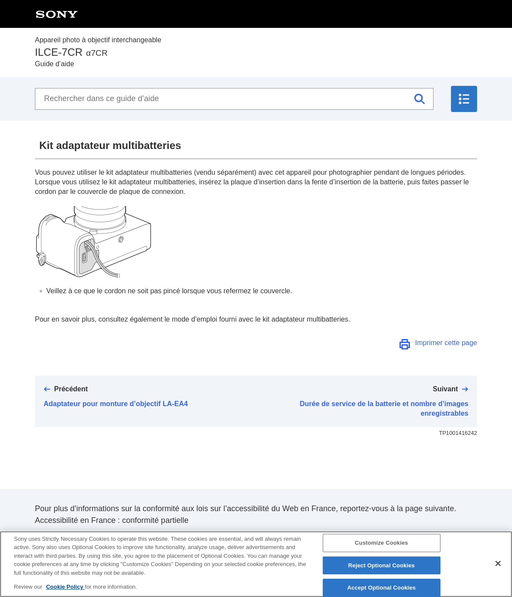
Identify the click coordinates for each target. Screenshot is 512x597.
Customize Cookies (381, 550)
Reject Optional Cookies (381, 573)
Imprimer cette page (446, 342)
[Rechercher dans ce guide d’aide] (234, 99)
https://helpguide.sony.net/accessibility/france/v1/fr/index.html (141, 537)
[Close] (498, 571)
